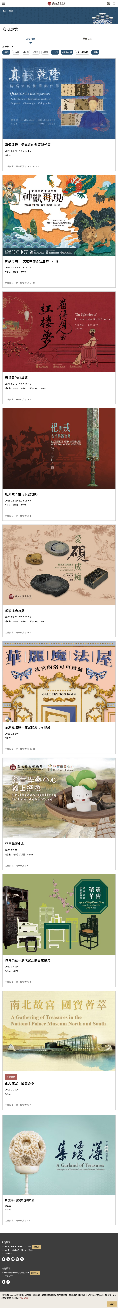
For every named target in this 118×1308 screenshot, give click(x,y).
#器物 (95, 52)
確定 (112, 1303)
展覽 (11, 10)
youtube (13, 1259)
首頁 (4, 10)
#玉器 (35, 52)
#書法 (6, 52)
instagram (8, 1259)
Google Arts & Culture (17, 1259)
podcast (22, 1259)
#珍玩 (55, 52)
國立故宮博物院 (56, 3)
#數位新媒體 (82, 52)
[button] (108, 4)
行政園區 (30, 1250)
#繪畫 (16, 52)
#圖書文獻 (67, 52)
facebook (3, 1259)
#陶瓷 (26, 52)
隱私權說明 (24, 1298)
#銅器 (45, 52)
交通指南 (36, 1246)
